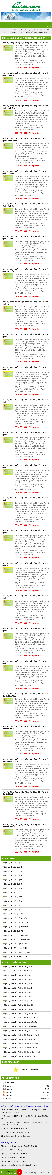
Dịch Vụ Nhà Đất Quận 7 (12, 892)
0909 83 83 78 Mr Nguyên (19, 1128)
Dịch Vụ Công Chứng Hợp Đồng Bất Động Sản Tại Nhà (25, 43)
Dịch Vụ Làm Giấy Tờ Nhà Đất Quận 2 (17, 971)
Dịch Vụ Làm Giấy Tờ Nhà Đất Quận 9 (17, 996)
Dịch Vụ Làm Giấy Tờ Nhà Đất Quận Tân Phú (20, 1026)
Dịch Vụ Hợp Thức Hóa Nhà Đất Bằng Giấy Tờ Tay (19, 1165)
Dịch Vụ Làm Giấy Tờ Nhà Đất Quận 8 (17, 992)
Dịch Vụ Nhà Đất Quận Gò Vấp (15, 918)
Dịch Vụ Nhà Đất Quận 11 (13, 910)
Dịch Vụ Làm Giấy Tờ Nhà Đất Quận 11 (18, 1005)
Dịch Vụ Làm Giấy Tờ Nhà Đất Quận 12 (18, 1009)
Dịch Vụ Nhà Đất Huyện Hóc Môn (15, 948)
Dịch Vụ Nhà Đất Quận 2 (12, 867)
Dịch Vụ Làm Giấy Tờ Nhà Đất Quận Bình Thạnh (21, 1035)
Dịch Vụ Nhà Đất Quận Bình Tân (15, 927)
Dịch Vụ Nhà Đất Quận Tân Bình (15, 922)
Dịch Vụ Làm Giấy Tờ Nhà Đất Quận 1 (17, 967)
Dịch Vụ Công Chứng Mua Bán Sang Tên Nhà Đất (19, 1146)
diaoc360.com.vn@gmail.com (19, 1132)
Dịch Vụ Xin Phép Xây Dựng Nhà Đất (14, 1150)
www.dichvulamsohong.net (20, 1136)
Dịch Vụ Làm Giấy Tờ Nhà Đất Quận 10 (18, 1001)
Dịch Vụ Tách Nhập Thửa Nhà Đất (13, 1161)
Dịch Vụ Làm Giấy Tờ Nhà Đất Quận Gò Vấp (20, 1014)
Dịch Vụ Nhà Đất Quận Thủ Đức (15, 944)
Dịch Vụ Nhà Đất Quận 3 (12, 871)
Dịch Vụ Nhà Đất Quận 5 (12, 880)
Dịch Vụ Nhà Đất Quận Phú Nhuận (16, 935)
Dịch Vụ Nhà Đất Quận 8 (12, 897)
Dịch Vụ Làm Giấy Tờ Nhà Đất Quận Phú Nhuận (21, 1018)
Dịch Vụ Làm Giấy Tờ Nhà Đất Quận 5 (17, 984)
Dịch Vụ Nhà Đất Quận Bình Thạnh (16, 939)
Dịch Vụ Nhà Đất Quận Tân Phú (15, 931)
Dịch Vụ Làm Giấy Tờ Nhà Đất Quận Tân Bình (20, 1022)
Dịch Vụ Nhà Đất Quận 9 (12, 901)
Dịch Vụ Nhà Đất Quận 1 (12, 863)
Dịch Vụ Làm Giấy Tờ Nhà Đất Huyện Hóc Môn (20, 1043)
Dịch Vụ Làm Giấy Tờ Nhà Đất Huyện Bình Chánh (21, 1052)
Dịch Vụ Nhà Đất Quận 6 (12, 888)
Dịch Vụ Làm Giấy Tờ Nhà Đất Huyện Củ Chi (20, 1056)
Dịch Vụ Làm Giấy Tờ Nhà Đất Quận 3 (17, 975)
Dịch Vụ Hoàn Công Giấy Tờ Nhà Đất (14, 1154)
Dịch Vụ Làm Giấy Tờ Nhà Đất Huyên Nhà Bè (20, 1048)
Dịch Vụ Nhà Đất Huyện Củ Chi (15, 957)
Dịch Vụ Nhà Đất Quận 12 (13, 914)
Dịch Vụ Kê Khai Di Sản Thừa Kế (13, 1157)
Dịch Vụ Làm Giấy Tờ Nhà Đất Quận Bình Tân (20, 1031)
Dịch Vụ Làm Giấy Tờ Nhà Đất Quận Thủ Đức (20, 1039)
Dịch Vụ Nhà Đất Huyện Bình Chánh (16, 952)
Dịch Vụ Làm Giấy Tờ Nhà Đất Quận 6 (17, 988)
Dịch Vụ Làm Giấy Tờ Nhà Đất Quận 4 (17, 979)
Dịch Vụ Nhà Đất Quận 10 (13, 905)
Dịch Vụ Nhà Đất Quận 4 (12, 875)
